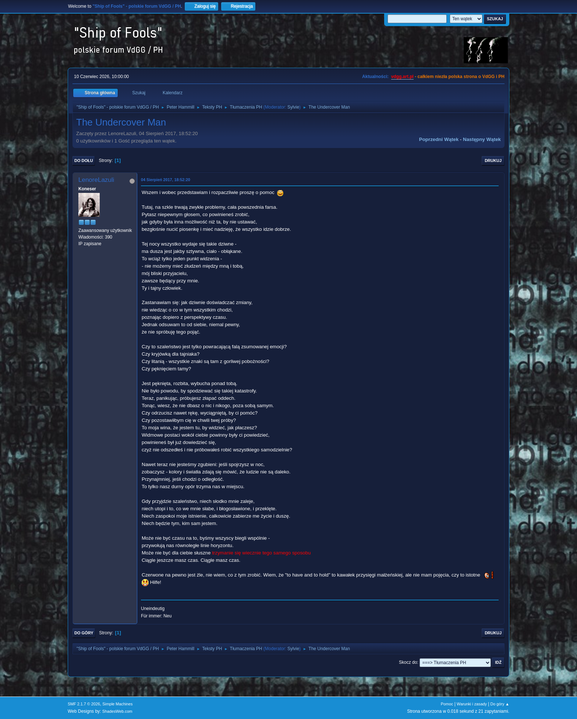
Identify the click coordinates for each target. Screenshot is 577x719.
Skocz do (408, 662)
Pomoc (447, 704)
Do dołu (83, 160)
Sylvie (293, 107)
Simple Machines (117, 704)
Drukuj (493, 160)
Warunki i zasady (472, 704)
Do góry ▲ (500, 704)
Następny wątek (482, 139)
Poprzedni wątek (439, 139)
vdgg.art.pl (402, 76)
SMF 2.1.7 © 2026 (84, 704)
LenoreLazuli (96, 179)
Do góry (83, 633)
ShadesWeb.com (117, 711)
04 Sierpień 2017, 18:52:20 (165, 179)
